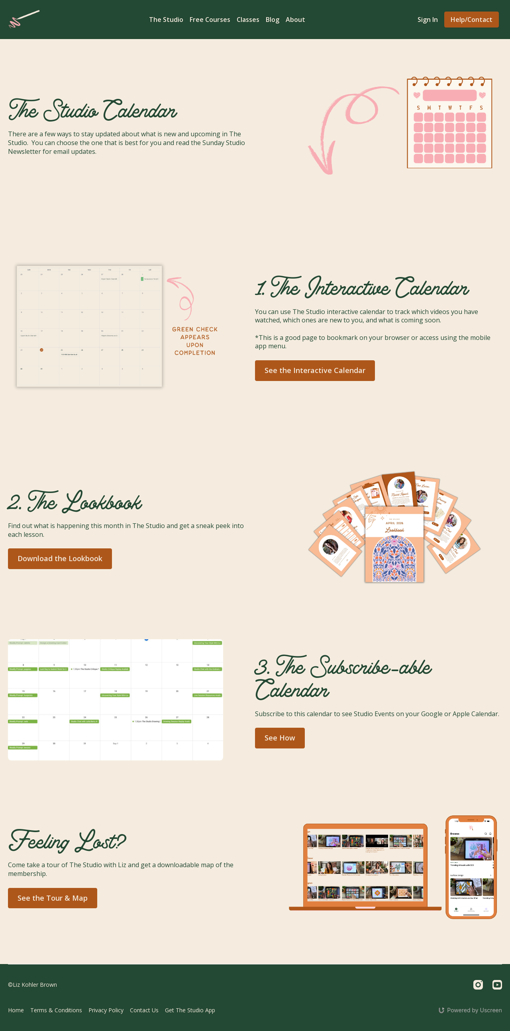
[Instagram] (478, 985)
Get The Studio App (190, 1010)
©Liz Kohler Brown (32, 985)
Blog (272, 19)
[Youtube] (497, 985)
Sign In (428, 19)
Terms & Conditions (56, 1010)
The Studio (166, 19)
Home (16, 1010)
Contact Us (144, 1010)
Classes (248, 19)
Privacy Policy (106, 1010)
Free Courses (210, 19)
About (295, 19)
